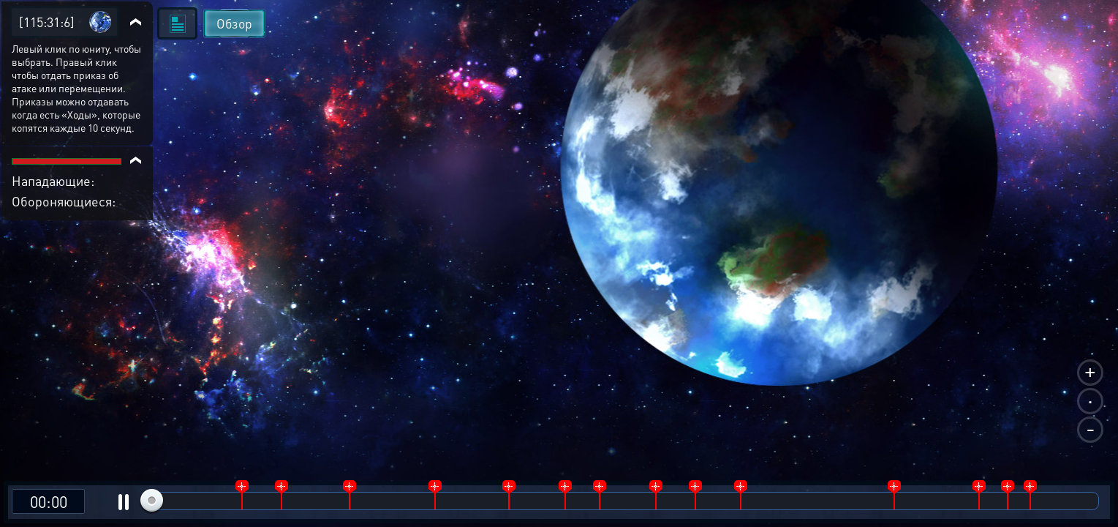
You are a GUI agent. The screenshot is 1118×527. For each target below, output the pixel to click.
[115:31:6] (47, 21)
